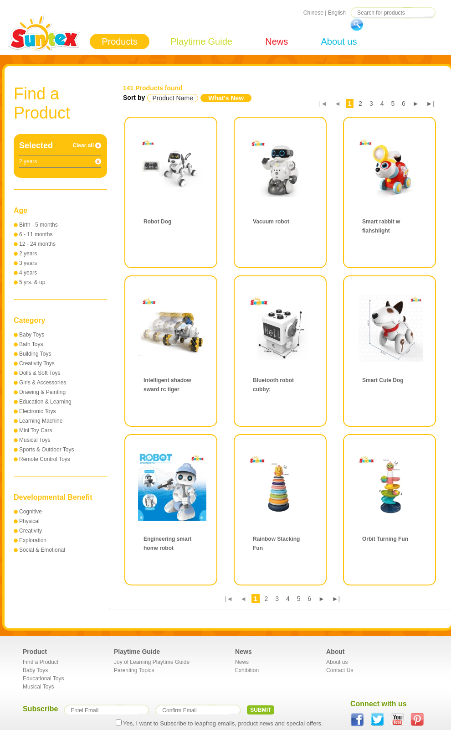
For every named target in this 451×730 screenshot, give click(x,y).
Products (120, 41)
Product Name (172, 98)
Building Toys (35, 354)
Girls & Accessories (42, 382)
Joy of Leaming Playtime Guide (152, 662)
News (276, 41)
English (337, 13)
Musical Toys (34, 440)
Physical (29, 521)
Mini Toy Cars (35, 430)
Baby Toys (31, 334)
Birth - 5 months (38, 225)
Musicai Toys (38, 686)
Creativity (30, 531)
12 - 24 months (37, 244)
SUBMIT (260, 710)
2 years (28, 253)
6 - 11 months (35, 234)
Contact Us (339, 670)
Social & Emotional (42, 550)
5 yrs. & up (32, 282)
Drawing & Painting (42, 392)
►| (430, 103)
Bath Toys (31, 344)
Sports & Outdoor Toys (46, 449)
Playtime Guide (201, 41)
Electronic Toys (37, 411)
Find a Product (40, 662)
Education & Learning (45, 402)
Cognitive (30, 511)
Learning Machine (40, 421)
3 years (28, 263)
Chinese (313, 13)
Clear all (83, 145)
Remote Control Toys (44, 459)
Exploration (32, 540)
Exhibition (247, 670)
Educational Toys (43, 678)
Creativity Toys (37, 363)
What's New (226, 98)
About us (339, 41)
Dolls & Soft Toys (39, 373)
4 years (28, 272)
